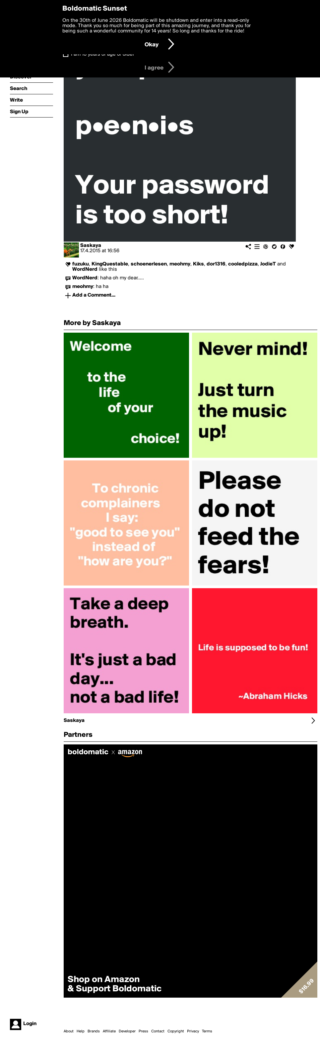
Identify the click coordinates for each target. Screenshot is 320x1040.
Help (81, 1031)
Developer (127, 1031)
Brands (94, 1031)
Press (143, 1031)
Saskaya (90, 245)
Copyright (175, 1031)
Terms (207, 1031)
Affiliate (109, 1031)
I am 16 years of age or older (102, 54)
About (69, 1031)
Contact (157, 1031)
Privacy (193, 1031)
